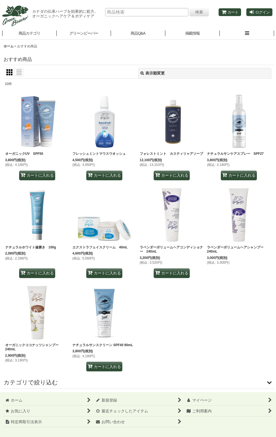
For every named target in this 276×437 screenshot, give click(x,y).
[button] (84, 33)
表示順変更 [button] (152, 73)
